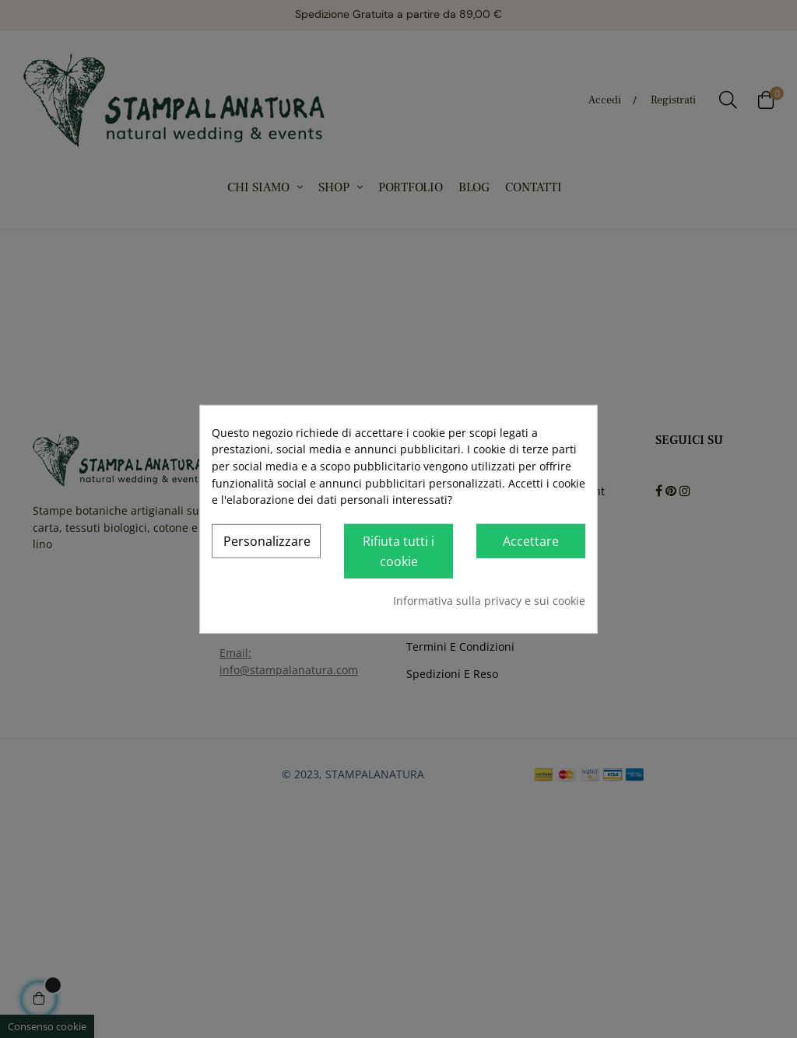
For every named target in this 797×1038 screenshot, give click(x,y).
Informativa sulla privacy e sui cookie (489, 600)
